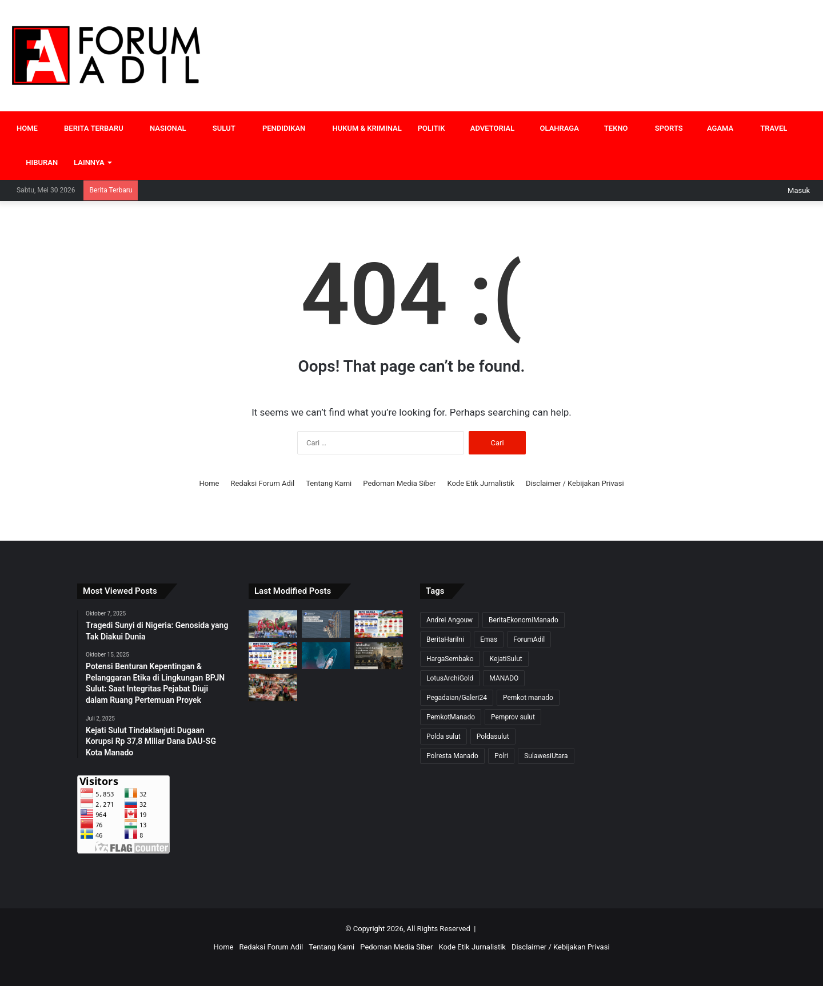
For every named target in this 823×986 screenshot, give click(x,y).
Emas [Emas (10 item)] (488, 639)
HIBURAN (37, 162)
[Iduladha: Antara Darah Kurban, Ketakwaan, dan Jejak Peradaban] (378, 656)
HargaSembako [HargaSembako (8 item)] (450, 659)
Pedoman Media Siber (399, 483)
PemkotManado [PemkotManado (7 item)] (450, 717)
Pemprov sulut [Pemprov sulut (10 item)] (513, 717)
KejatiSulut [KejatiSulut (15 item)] (506, 659)
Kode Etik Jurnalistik (480, 483)
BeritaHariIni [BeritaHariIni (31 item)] (445, 639)
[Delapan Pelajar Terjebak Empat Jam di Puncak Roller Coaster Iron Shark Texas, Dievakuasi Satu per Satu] (326, 624)
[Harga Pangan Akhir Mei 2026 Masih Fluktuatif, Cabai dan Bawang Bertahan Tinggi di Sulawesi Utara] (273, 656)
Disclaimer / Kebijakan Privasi (575, 483)
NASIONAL (162, 128)
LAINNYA (89, 162)
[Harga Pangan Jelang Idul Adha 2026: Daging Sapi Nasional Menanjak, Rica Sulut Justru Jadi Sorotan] (273, 687)
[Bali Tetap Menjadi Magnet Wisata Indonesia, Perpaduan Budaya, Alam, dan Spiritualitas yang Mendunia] (273, 624)
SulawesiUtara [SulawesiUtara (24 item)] (546, 756)
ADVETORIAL (488, 128)
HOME (27, 128)
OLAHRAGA (554, 128)
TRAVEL (768, 128)
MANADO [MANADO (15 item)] (503, 678)
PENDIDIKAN (278, 128)
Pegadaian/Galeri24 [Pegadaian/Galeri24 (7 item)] (456, 698)
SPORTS (663, 128)
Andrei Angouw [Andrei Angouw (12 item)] (449, 620)
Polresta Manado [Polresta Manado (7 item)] (452, 756)
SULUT (218, 128)
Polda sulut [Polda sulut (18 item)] (443, 736)
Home (209, 483)
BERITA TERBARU (88, 128)
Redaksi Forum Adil (262, 483)
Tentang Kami (328, 483)
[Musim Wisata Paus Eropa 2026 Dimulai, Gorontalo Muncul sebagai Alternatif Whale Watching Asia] (326, 656)
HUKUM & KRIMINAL (361, 128)
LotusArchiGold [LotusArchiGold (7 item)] (449, 678)
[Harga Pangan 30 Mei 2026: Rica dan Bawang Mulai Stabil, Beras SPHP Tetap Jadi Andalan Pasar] (378, 624)
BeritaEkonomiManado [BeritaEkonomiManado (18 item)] (523, 620)
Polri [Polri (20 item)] (501, 756)
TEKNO (611, 128)
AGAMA (716, 128)
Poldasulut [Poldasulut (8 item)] (493, 736)
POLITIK (431, 128)
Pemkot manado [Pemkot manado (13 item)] (528, 698)
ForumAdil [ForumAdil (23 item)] (529, 639)
